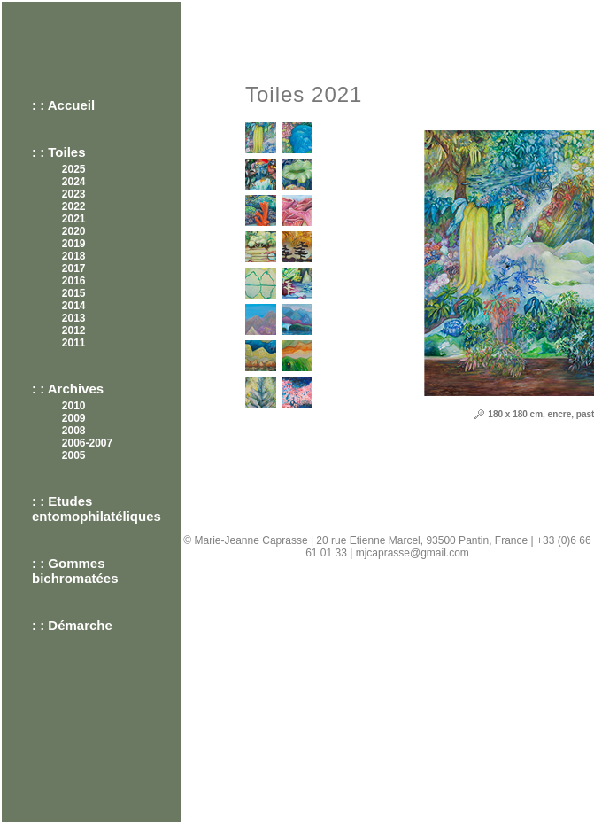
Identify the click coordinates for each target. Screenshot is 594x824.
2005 (74, 455)
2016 (74, 281)
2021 (74, 219)
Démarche (80, 625)
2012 (74, 330)
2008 (74, 430)
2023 (74, 194)
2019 (74, 243)
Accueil (71, 105)
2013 (74, 318)
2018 (74, 256)
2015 (74, 293)
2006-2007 (87, 443)
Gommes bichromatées (75, 571)
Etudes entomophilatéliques (96, 509)
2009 (74, 418)
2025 (74, 169)
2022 (74, 206)
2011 (74, 343)
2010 (74, 406)
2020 (74, 231)
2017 (74, 268)
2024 (74, 181)
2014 (74, 305)
